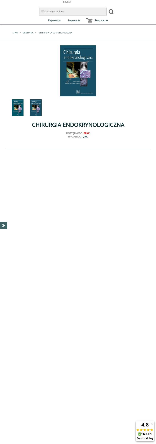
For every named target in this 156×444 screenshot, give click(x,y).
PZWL (85, 137)
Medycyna (28, 32)
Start (15, 32)
